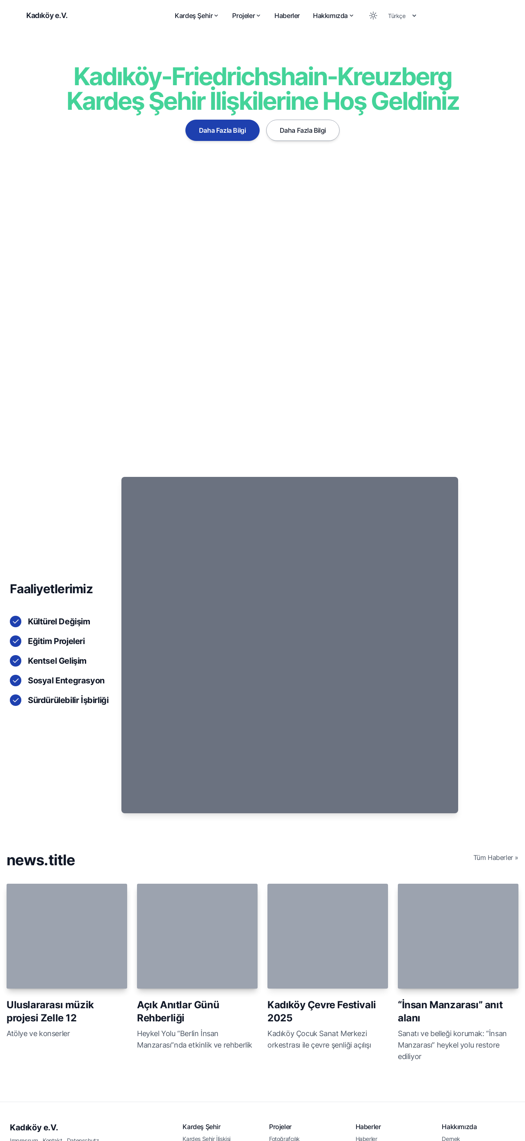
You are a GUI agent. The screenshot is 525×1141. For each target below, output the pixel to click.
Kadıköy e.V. (34, 1014)
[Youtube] (507, 1120)
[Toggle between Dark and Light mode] (373, 16)
